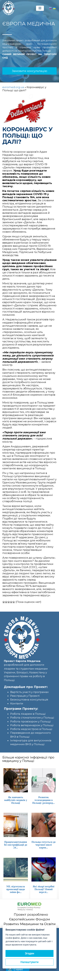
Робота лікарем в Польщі (27, 713)
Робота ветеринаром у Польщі (31, 725)
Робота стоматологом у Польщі (32, 717)
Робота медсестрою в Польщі (31, 729)
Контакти (16, 703)
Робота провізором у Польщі (30, 721)
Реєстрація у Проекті (24, 695)
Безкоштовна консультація (29, 699)
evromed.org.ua (13, 87)
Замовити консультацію (29, 71)
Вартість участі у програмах (29, 692)
